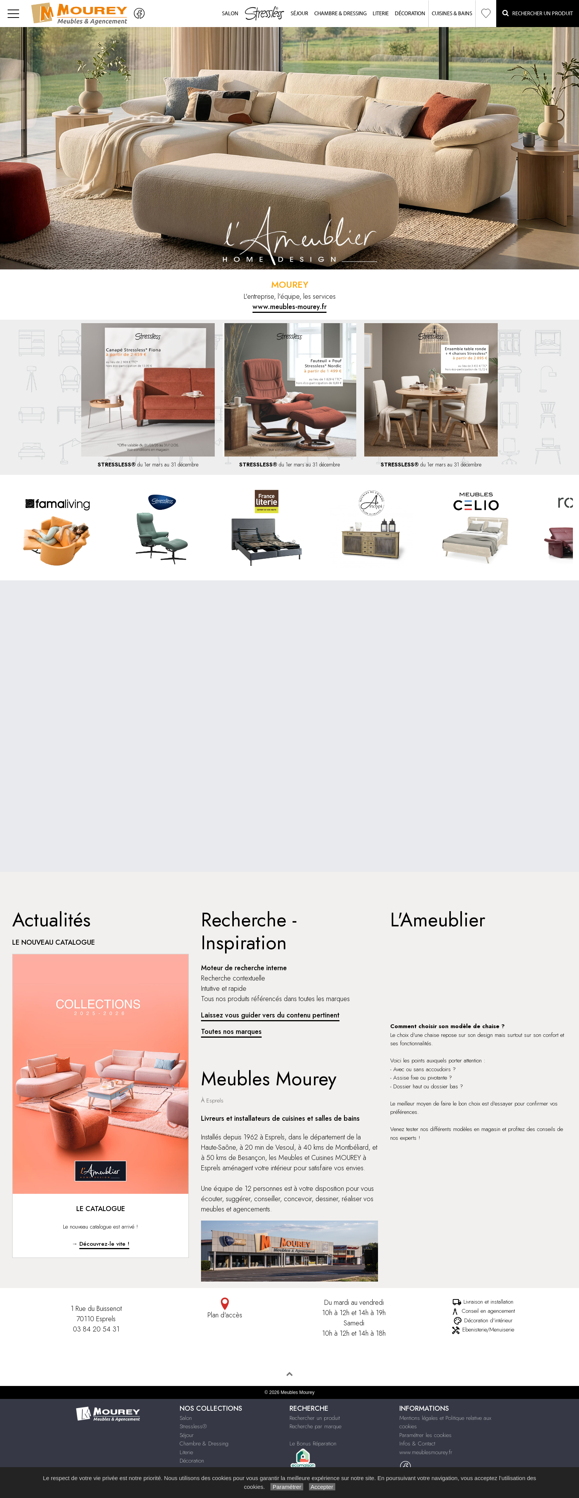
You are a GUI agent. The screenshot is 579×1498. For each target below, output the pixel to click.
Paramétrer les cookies (425, 1435)
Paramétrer (286, 1487)
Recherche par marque (315, 1426)
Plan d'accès (225, 1309)
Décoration (410, 14)
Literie (381, 14)
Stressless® (193, 1426)
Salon (230, 14)
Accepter (322, 1487)
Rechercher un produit (315, 1418)
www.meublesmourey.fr (425, 1452)
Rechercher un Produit (537, 13)
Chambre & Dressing (340, 14)
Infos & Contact (417, 1443)
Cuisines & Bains (452, 14)
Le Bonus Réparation (313, 1443)
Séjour (299, 14)
